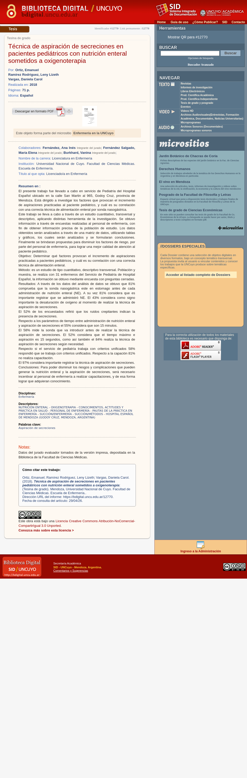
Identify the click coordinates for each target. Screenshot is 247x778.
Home (161, 22)
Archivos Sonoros (202, 126)
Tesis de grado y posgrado (197, 103)
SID (224, 22)
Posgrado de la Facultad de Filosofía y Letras (195, 195)
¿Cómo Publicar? (205, 22)
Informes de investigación (196, 87)
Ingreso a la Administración (201, 550)
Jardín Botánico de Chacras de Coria (188, 156)
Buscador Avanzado (201, 64)
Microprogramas (191, 122)
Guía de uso (179, 22)
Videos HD (187, 110)
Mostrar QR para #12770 (188, 37)
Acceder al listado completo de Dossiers (198, 275)
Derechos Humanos (174, 169)
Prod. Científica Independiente (199, 99)
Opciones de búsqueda (201, 58)
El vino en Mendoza (174, 182)
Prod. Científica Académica (197, 95)
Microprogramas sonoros (196, 130)
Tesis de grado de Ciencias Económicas (191, 210)
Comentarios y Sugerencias (70, 570)
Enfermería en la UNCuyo (93, 133)
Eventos (186, 106)
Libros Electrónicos (193, 91)
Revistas (186, 83)
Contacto (238, 22)
